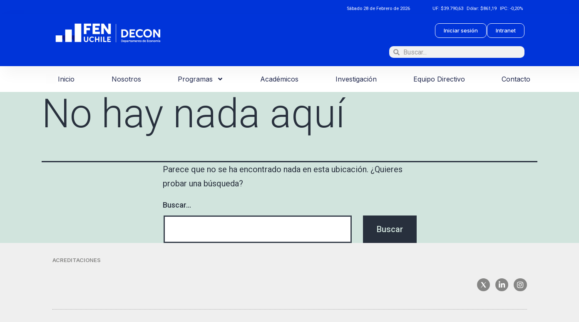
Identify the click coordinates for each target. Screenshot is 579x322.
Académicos (279, 79)
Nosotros (126, 79)
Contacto (516, 79)
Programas (201, 79)
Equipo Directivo (439, 79)
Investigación (356, 79)
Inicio (66, 79)
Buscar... (177, 205)
